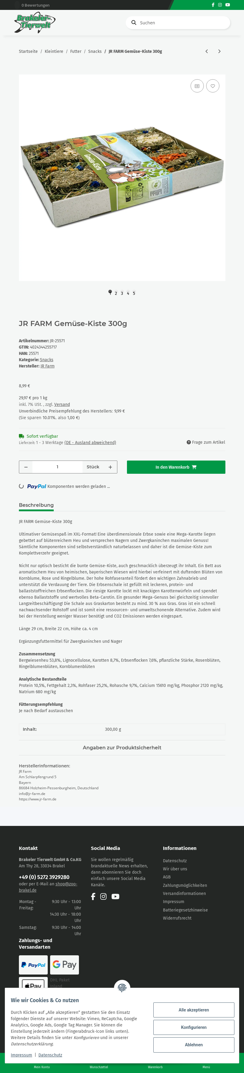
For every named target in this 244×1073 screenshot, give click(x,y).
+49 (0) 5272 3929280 (44, 877)
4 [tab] (128, 292)
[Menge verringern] (26, 467)
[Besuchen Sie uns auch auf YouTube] (227, 5)
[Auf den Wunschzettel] (212, 85)
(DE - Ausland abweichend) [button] (90, 442)
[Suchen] (178, 22)
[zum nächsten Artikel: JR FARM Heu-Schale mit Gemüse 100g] (219, 51)
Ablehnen (190, 1044)
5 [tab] (134, 292)
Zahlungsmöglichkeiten (185, 885)
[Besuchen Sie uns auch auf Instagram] (220, 5)
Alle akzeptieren (190, 1010)
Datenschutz (175, 860)
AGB (167, 877)
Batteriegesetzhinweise (185, 910)
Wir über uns (175, 869)
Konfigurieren (190, 1027)
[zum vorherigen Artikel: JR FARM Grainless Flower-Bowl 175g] (207, 51)
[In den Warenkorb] (24, 71)
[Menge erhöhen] (110, 467)
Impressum (173, 901)
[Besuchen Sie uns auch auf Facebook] (213, 5)
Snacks (46, 359)
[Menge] (57, 467)
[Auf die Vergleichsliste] (197, 85)
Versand (62, 404)
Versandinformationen (184, 893)
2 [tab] (116, 292)
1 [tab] (110, 292)
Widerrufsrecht (177, 918)
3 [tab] (122, 292)
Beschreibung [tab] (36, 505)
